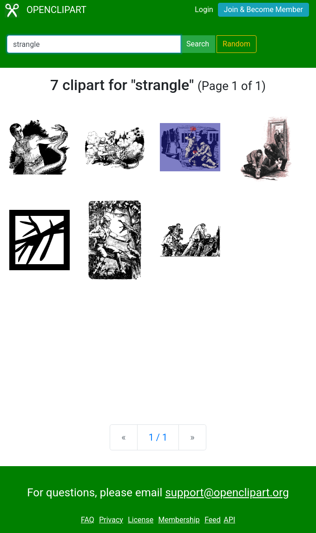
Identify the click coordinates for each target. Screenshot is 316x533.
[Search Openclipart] (94, 44)
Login (204, 9)
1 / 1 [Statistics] (158, 437)
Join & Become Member (263, 9)
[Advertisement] (158, 345)
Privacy (111, 519)
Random (236, 43)
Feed (212, 519)
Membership (178, 519)
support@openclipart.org (227, 492)
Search (197, 43)
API (229, 519)
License (140, 519)
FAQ (87, 519)
